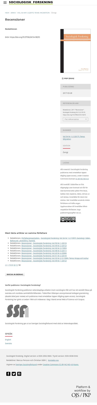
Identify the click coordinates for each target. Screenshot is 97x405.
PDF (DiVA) (69, 78)
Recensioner (26, 243)
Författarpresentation (30, 238)
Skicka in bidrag (15, 274)
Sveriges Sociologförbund (26, 364)
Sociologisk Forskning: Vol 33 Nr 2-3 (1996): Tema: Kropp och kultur (61, 258)
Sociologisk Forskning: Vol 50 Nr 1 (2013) (50, 243)
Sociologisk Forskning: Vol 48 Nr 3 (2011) (50, 250)
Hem (7, 13)
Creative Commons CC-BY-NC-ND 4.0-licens (61, 364)
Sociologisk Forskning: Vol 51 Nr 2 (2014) (50, 256)
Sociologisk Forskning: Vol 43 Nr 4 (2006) (50, 253)
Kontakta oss (53, 360)
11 (17, 265)
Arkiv (13, 13)
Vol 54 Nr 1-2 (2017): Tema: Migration (33, 13)
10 (14, 265)
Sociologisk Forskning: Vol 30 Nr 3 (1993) (50, 248)
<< (6, 265)
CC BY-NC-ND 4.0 (82, 179)
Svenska (8, 343)
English (8, 339)
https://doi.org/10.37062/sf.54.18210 (25, 37)
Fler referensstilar (72, 119)
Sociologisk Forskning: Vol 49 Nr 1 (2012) (50, 261)
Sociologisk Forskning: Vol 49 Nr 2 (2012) (50, 245)
